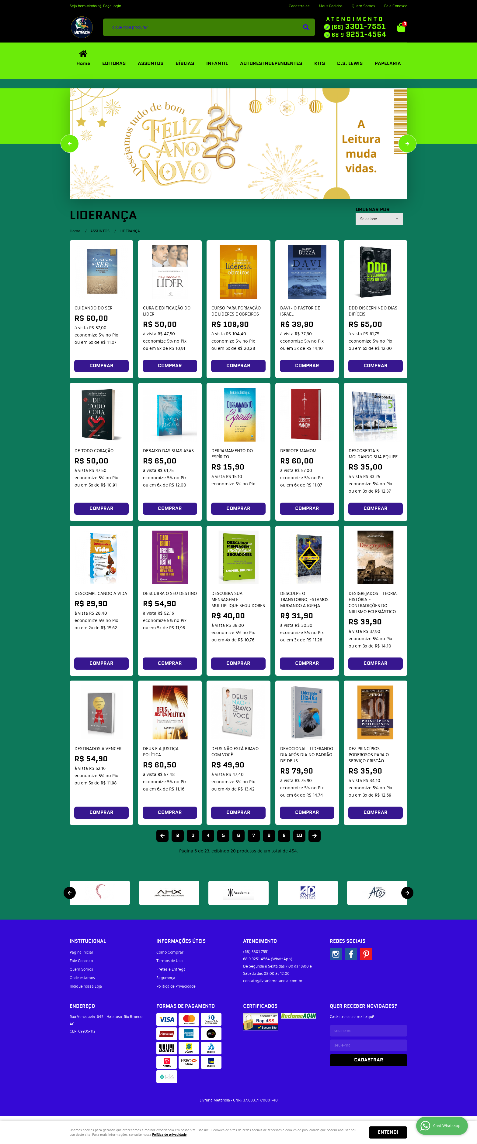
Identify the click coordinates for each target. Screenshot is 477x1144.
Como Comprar (169, 952)
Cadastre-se (299, 6)
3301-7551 (359, 27)
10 (299, 835)
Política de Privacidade (176, 986)
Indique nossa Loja (86, 986)
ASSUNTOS (150, 63)
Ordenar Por (373, 210)
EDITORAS (114, 63)
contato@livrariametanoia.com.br (272, 981)
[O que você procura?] (306, 27)
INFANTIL (217, 63)
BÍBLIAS (185, 63)
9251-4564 (359, 34)
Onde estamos (82, 978)
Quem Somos (363, 6)
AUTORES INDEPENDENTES (271, 63)
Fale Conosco (395, 6)
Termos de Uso (169, 961)
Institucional (88, 941)
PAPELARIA (388, 63)
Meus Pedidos (331, 6)
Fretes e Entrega (171, 969)
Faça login (112, 6)
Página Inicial (81, 952)
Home (83, 63)
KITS (319, 63)
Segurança (165, 978)
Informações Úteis (181, 941)
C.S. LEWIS (350, 63)
